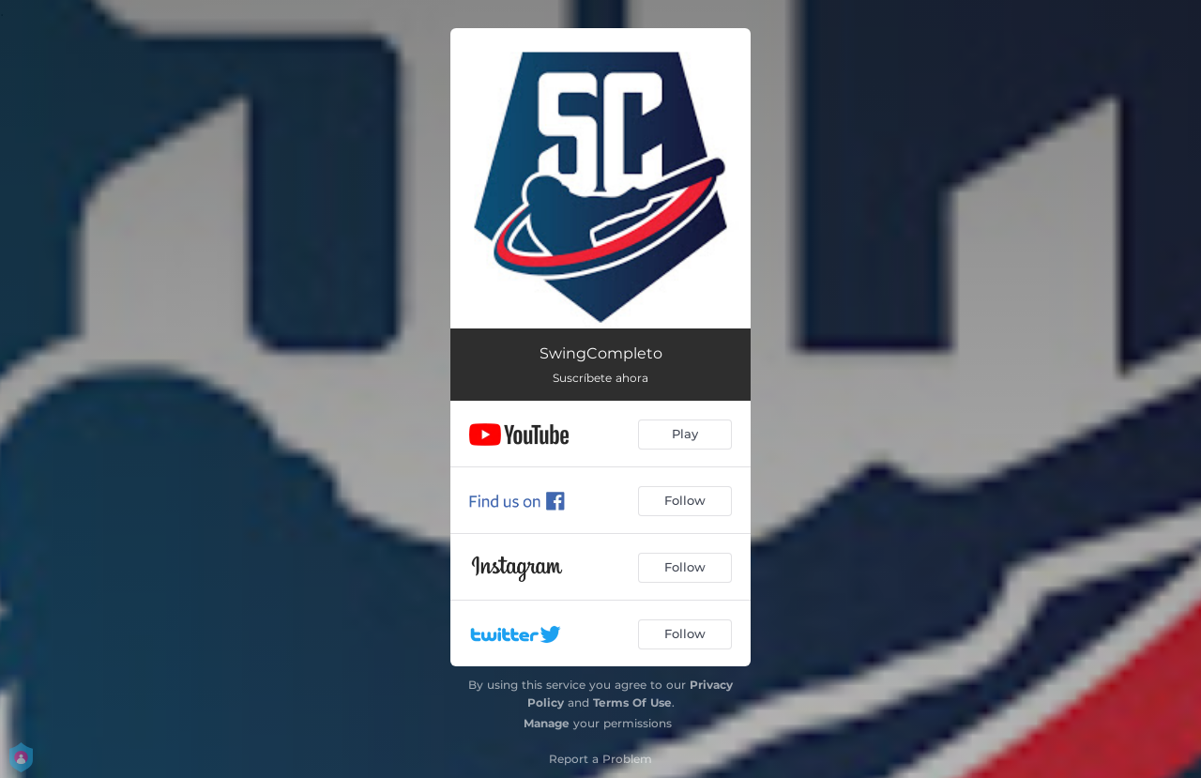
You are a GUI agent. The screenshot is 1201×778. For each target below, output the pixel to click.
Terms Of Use (632, 702)
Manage (547, 723)
